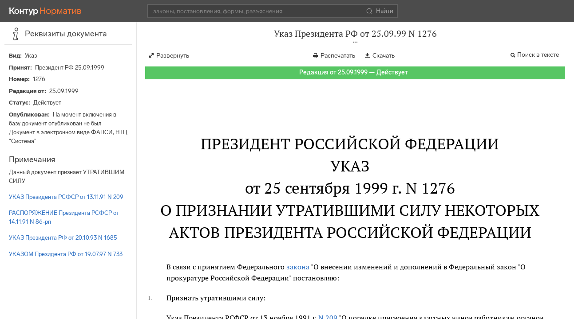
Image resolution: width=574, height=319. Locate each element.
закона (297, 267)
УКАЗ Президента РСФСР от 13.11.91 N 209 (66, 197)
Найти (379, 11)
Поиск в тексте (538, 54)
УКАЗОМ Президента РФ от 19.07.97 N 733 (66, 254)
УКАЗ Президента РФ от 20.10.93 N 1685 (63, 237)
